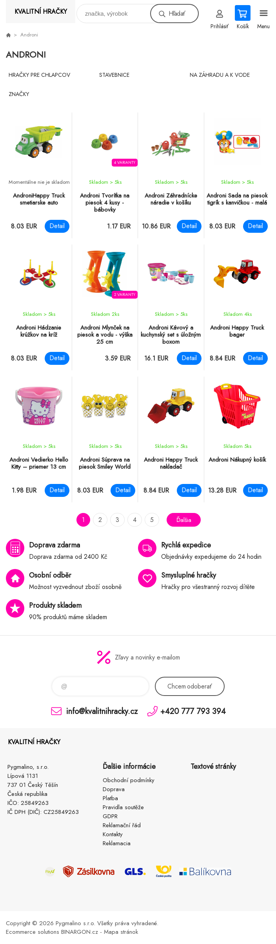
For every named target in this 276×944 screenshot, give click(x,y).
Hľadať (177, 13)
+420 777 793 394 (193, 711)
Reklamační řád (122, 825)
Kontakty (113, 834)
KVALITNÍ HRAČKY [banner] (41, 11)
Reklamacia (117, 843)
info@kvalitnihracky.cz (102, 711)
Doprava (114, 789)
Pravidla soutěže (123, 807)
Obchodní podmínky (128, 780)
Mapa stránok (121, 932)
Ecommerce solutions (32, 932)
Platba (110, 798)
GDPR (110, 816)
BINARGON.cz (79, 932)
